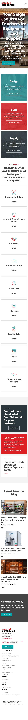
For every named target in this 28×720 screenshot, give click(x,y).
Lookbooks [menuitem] (5, 674)
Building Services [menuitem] (6, 687)
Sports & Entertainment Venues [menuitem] (10, 656)
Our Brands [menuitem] (5, 692)
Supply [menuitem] (4, 682)
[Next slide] (25, 38)
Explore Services (14, 93)
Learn (14, 202)
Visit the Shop (8, 63)
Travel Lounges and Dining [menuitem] (9, 672)
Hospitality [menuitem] (5, 658)
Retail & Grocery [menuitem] (6, 667)
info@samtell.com (7, 638)
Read (5, 473)
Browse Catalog (14, 151)
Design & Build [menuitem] (6, 680)
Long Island (6, 642)
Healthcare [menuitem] (5, 670)
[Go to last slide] (2, 38)
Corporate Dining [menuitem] (6, 660)
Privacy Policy (10, 702)
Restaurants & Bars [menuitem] (7, 654)
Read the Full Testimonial (12, 450)
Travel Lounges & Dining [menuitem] (8, 665)
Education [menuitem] (5, 663)
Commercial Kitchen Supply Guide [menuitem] (11, 695)
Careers (16, 702)
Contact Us (20, 63)
